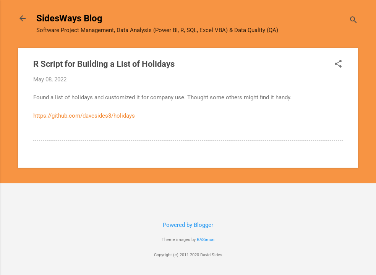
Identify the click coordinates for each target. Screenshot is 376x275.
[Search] (353, 20)
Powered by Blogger (188, 225)
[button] (338, 64)
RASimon (205, 239)
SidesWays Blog (69, 18)
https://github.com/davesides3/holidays (84, 115)
